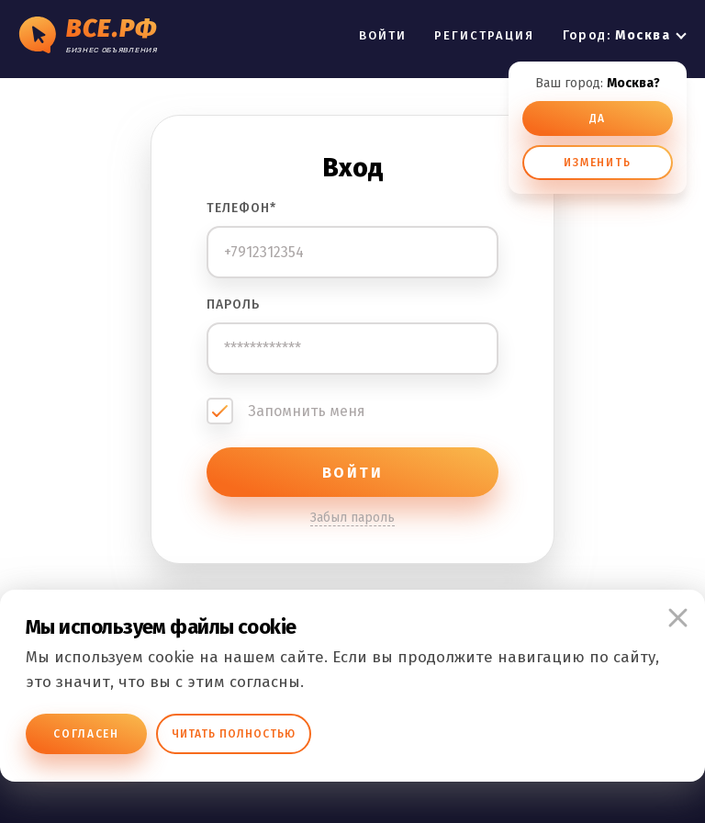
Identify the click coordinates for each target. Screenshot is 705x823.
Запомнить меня (306, 411)
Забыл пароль (352, 517)
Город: (616, 35)
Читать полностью (234, 733)
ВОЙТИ (383, 35)
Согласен (86, 733)
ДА (598, 118)
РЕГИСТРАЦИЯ (484, 35)
